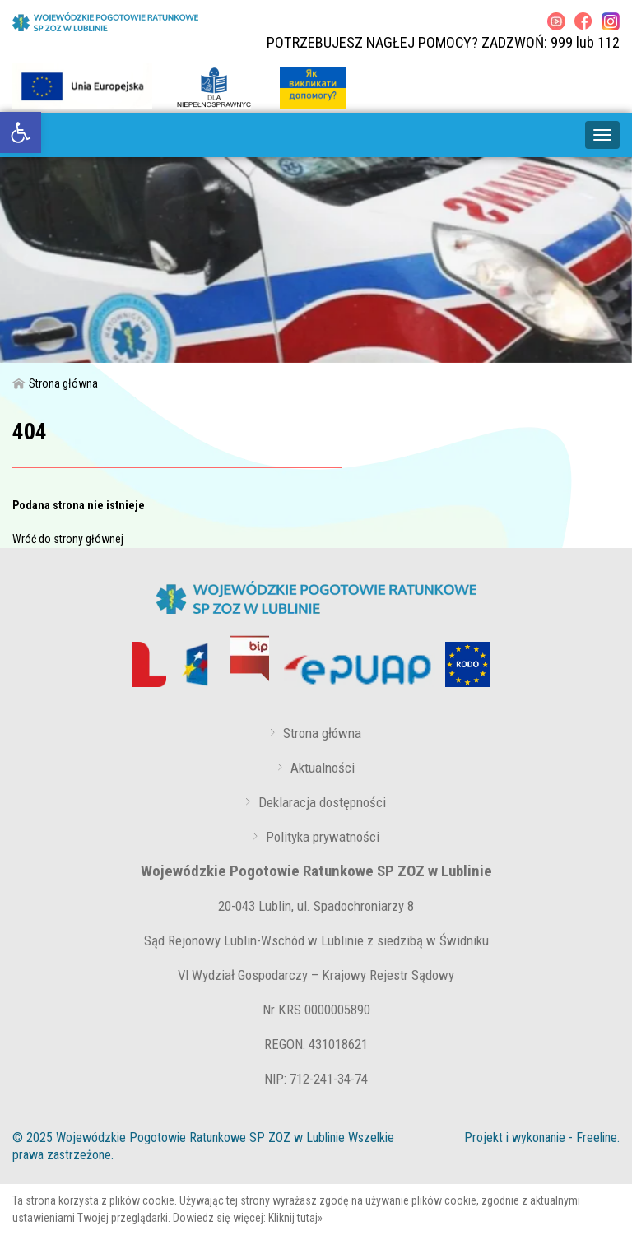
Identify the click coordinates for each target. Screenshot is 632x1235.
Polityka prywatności (322, 837)
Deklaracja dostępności (322, 802)
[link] (20, 132)
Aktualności (322, 767)
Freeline (596, 1137)
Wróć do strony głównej (67, 539)
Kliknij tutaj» (295, 1217)
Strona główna (55, 383)
